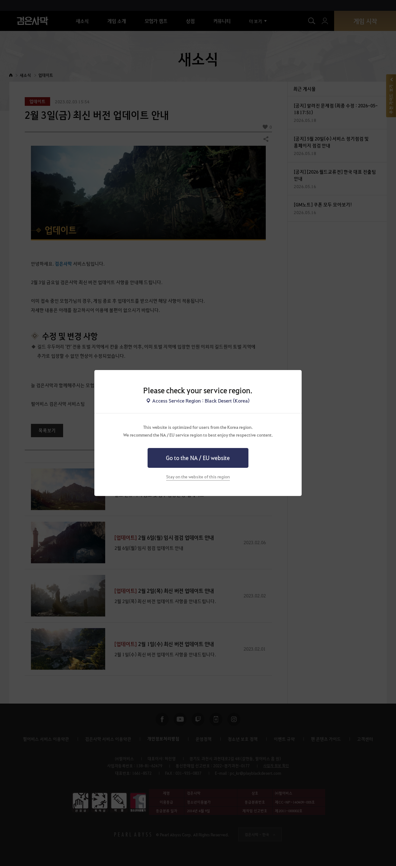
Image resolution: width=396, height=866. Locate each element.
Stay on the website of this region (198, 476)
